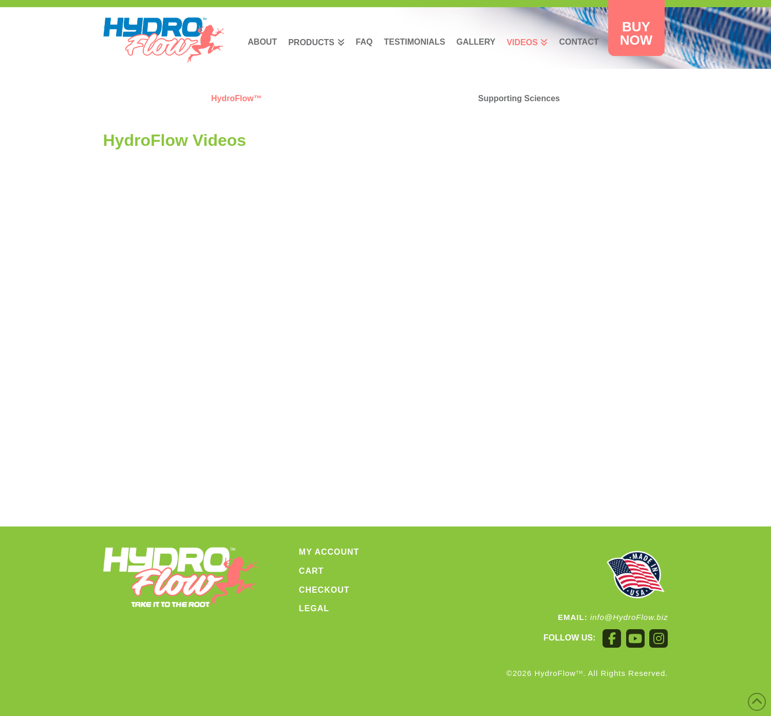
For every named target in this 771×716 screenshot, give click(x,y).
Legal (314, 608)
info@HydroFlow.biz (629, 617)
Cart (311, 571)
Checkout (324, 590)
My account (329, 552)
